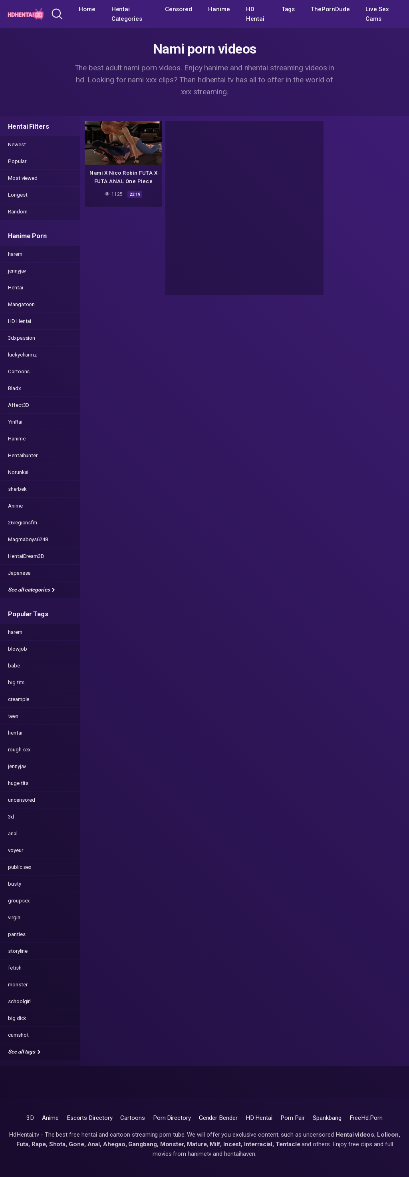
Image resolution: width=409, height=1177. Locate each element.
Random (18, 212)
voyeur (15, 850)
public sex (20, 867)
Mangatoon (21, 304)
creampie (18, 699)
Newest (17, 144)
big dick (17, 1018)
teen (13, 716)
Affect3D (18, 405)
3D (30, 1117)
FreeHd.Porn (366, 1117)
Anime (15, 506)
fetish (15, 968)
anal (13, 833)
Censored (178, 9)
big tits (16, 682)
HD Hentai (255, 14)
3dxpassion (21, 338)
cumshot (18, 1035)
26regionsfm (22, 523)
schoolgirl (19, 1001)
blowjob (17, 649)
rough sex (19, 750)
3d (11, 817)
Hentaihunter (23, 455)
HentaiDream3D (26, 556)
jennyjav (17, 271)
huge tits (18, 783)
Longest (17, 195)
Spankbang (327, 1117)
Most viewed (23, 178)
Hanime (219, 9)
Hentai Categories (126, 14)
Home (87, 9)
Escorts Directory (90, 1117)
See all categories (31, 590)
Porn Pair (292, 1117)
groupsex (19, 901)
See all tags (24, 1052)
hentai (15, 733)
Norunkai (18, 472)
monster (17, 985)
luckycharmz (22, 355)
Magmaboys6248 (28, 539)
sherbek (17, 489)
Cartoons (19, 371)
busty (14, 884)
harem (15, 254)
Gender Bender (218, 1117)
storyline (18, 951)
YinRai (15, 422)
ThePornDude (330, 9)
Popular (17, 161)
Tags (288, 9)
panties (16, 934)
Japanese (19, 573)
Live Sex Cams (377, 14)
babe (14, 666)
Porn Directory (172, 1117)
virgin (14, 917)
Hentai (15, 288)
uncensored (21, 800)
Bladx (14, 388)
